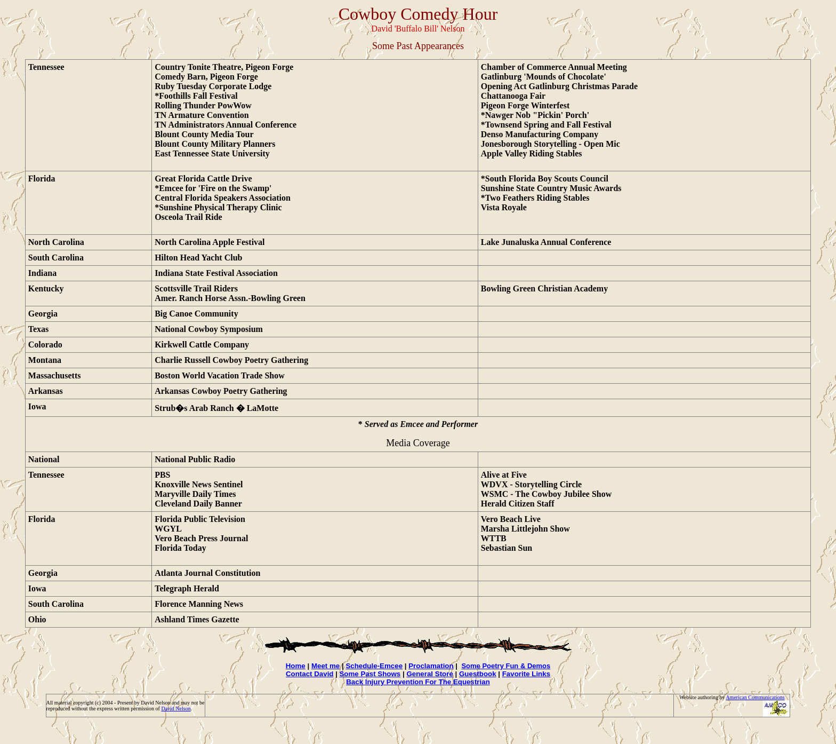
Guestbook (477, 674)
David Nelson (175, 708)
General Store (429, 674)
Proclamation (430, 666)
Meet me (325, 666)
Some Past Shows (369, 674)
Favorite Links (526, 674)
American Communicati (751, 697)
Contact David (310, 674)
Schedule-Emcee (374, 666)
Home (296, 666)
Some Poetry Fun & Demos (505, 666)
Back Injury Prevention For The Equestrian (418, 682)
